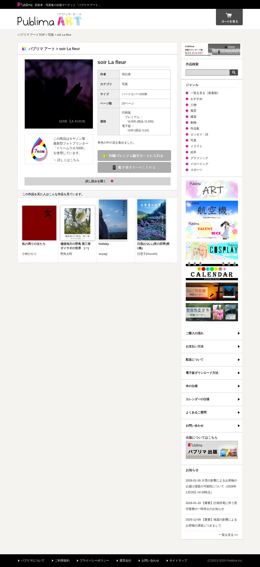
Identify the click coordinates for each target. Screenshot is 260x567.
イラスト (196, 146)
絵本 (193, 152)
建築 (193, 116)
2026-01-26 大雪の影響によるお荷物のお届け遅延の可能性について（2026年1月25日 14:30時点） (211, 486)
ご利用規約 (62, 560)
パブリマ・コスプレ (212, 251)
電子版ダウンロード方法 (202, 373)
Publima (24, 4)
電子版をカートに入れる (134, 167)
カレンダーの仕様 (197, 399)
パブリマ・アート (212, 189)
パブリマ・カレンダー (212, 271)
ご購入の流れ (194, 333)
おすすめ (196, 99)
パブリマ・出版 (212, 450)
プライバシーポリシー (94, 560)
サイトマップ (178, 560)
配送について (194, 359)
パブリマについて (33, 560)
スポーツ (196, 170)
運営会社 (125, 560)
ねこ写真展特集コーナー (212, 292)
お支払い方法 (194, 346)
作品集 (195, 128)
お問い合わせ (194, 425)
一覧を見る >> (228, 535)
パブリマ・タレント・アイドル (212, 230)
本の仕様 (192, 386)
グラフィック (199, 158)
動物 (193, 122)
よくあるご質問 (196, 412)
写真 (51, 34)
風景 (193, 110)
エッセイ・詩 (199, 134)
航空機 (212, 210)
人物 (193, 104)
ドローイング (199, 164)
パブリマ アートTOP (31, 34)
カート (229, 17)
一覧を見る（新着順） (205, 93)
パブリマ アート (50, 19)
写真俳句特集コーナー (212, 312)
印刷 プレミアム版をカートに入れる (134, 155)
